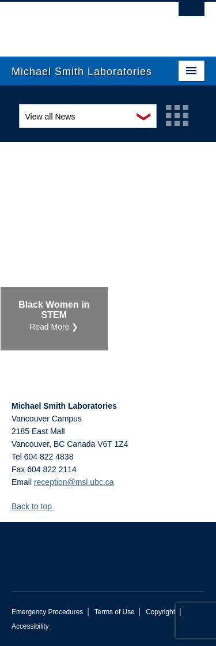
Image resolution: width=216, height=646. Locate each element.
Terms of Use (114, 612)
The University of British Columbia (79, 24)
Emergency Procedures (47, 612)
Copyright (160, 612)
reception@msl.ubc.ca (74, 482)
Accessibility (30, 626)
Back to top (37, 506)
